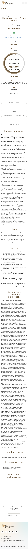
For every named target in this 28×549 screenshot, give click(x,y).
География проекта (14, 120)
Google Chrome (16, 546)
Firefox (23, 546)
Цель (14, 107)
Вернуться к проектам (14, 515)
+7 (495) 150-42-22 (6, 536)
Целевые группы (14, 124)
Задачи (14, 111)
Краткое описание (14, 102)
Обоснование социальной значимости (14, 115)
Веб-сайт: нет (14, 509)
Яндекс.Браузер (9, 546)
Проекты (5, 8)
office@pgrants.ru (6, 538)
